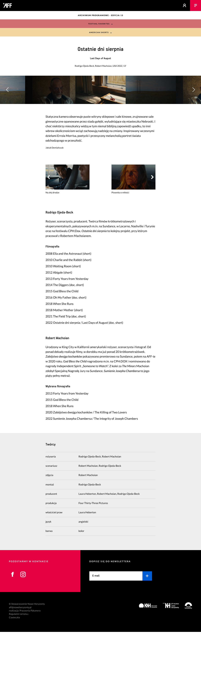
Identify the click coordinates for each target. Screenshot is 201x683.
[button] (193, 115)
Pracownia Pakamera (30, 662)
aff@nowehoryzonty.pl (20, 658)
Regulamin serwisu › (19, 665)
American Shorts (99, 32)
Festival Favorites (99, 23)
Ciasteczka (14, 668)
